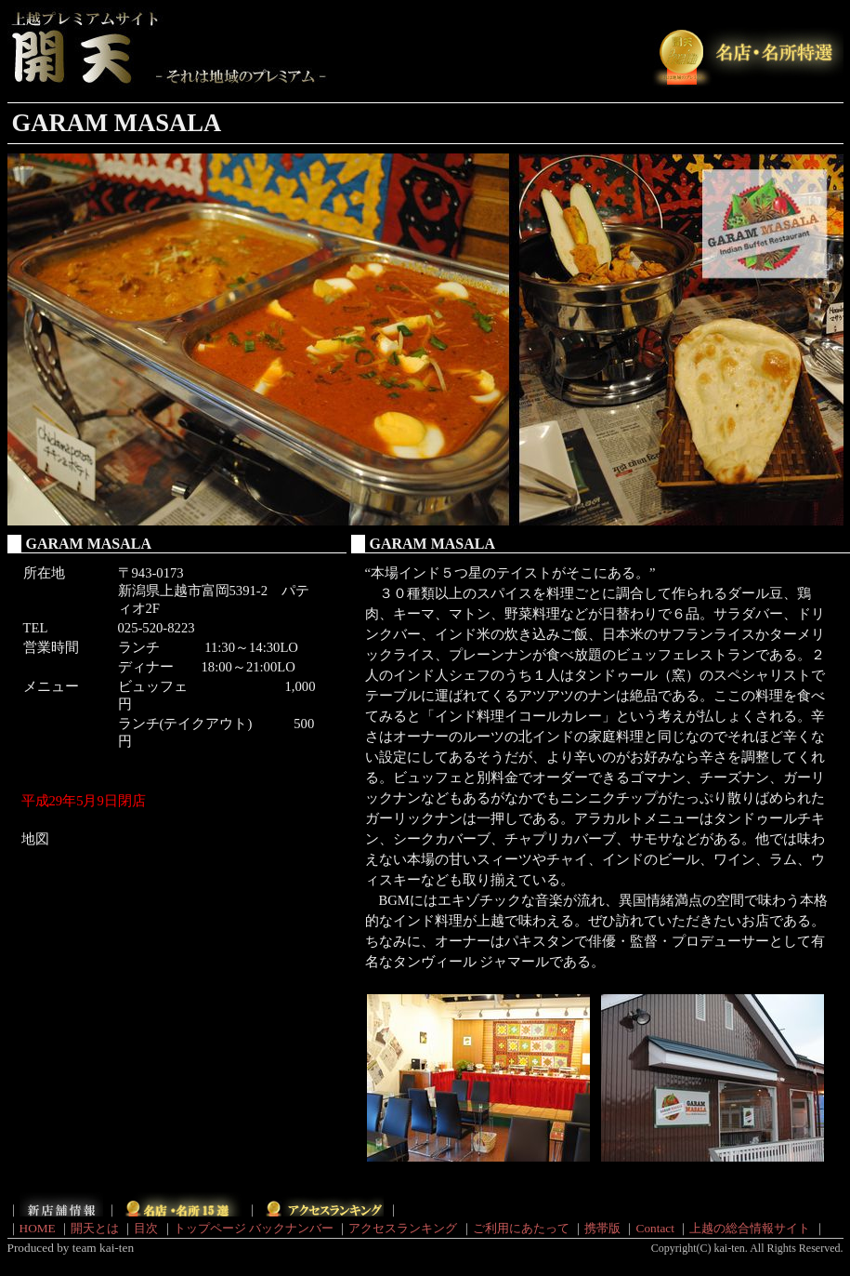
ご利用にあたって (521, 1228)
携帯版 (602, 1228)
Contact (655, 1228)
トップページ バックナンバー (253, 1228)
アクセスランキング (402, 1228)
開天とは (95, 1228)
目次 (146, 1228)
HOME (38, 1228)
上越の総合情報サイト (749, 1228)
